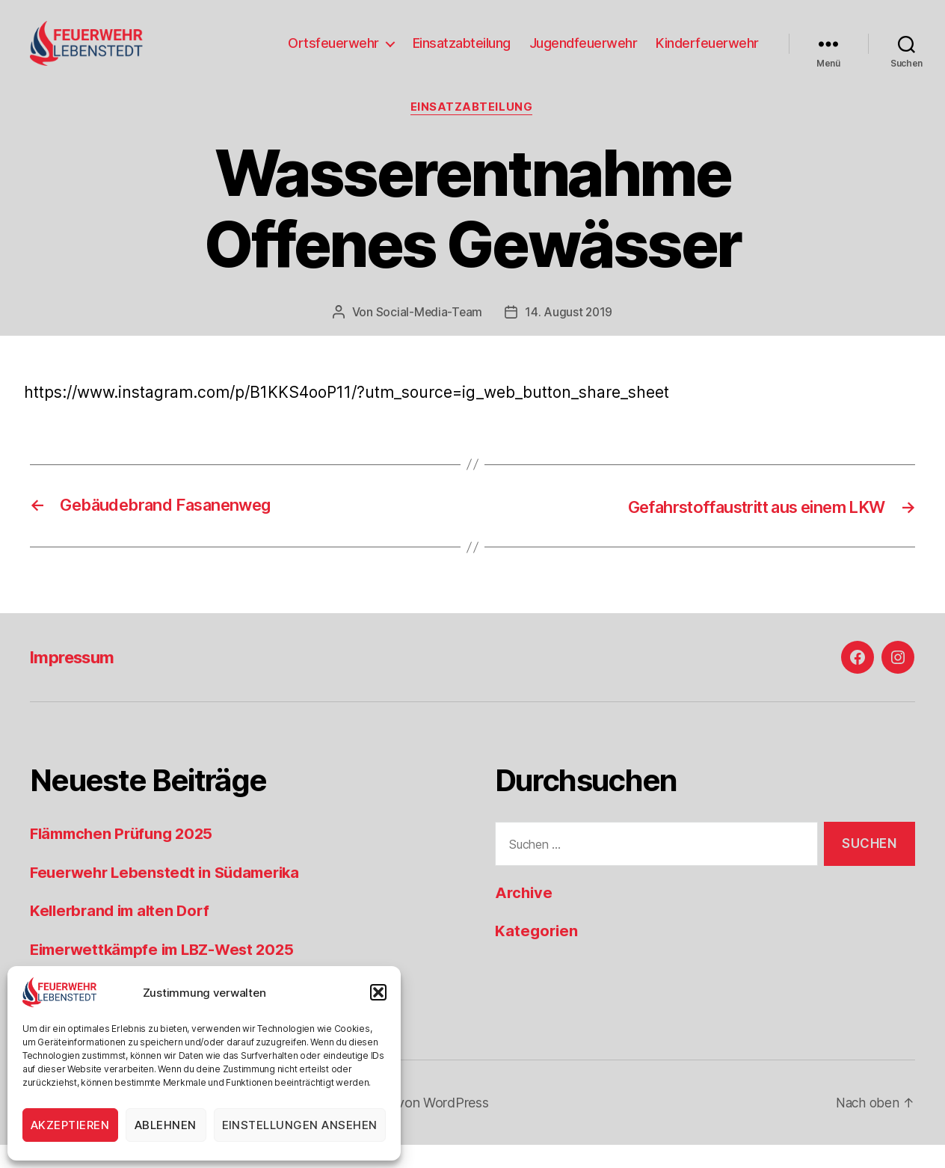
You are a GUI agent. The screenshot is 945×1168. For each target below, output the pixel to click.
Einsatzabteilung (462, 54)
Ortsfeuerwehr (333, 54)
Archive (525, 915)
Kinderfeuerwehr (707, 54)
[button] (378, 992)
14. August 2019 (569, 335)
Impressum (76, 681)
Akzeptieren (70, 1125)
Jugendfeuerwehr (583, 54)
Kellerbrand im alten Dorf (123, 934)
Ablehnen (166, 1125)
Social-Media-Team (428, 335)
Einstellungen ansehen (300, 1125)
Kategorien (537, 954)
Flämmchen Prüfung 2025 (126, 857)
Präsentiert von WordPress (408, 1126)
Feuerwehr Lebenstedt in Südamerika (171, 895)
